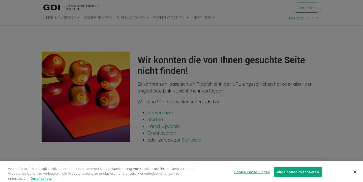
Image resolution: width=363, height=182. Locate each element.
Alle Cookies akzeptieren (298, 174)
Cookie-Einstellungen (252, 174)
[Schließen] (354, 174)
